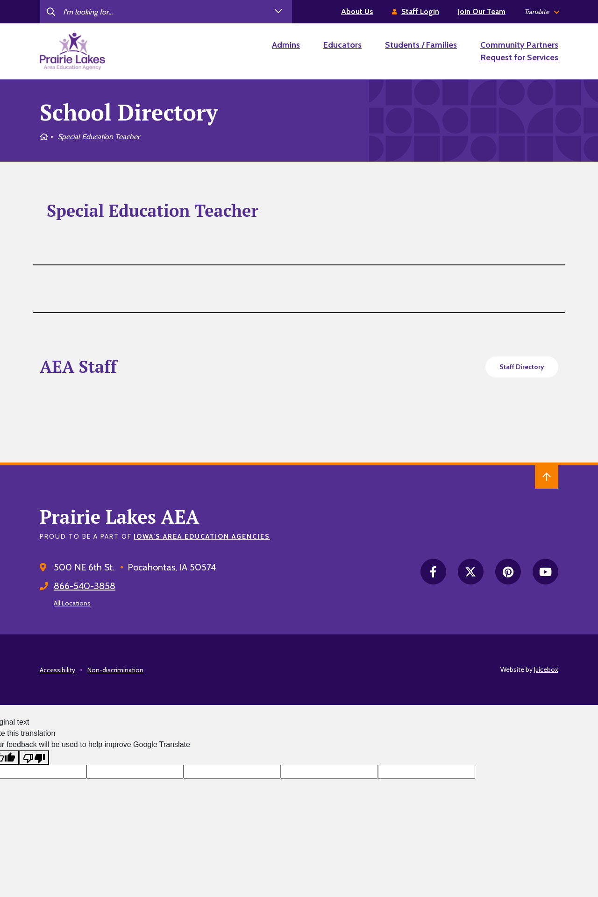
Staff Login (420, 11)
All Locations (72, 603)
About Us (357, 11)
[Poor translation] (34, 757)
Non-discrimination (115, 670)
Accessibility (57, 670)
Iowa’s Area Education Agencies (202, 536)
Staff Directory (521, 367)
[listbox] (541, 12)
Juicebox (546, 669)
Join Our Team (481, 11)
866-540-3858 (84, 585)
